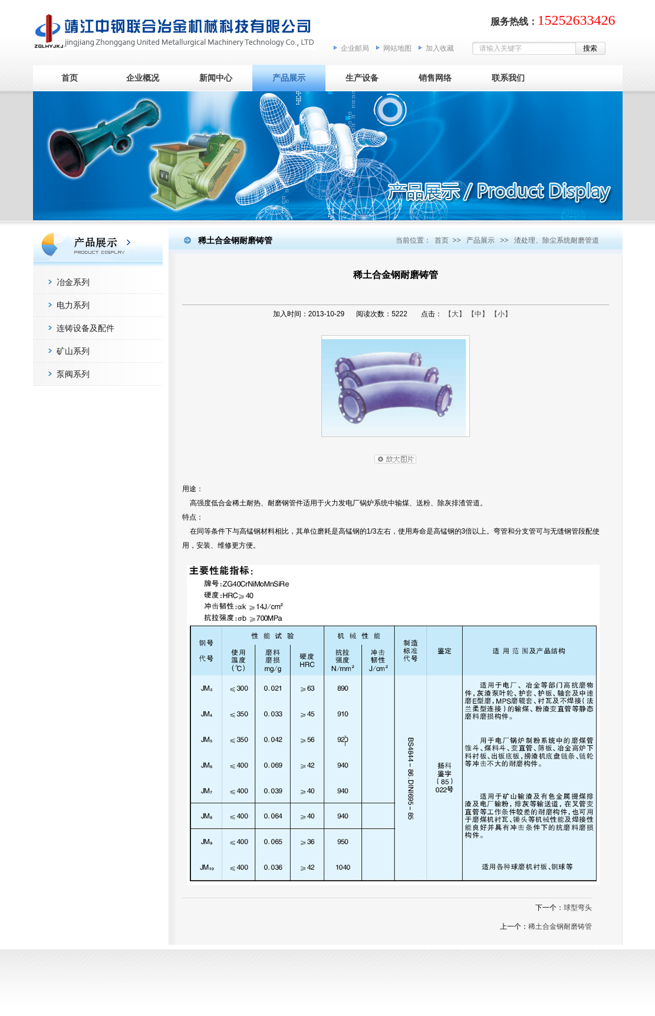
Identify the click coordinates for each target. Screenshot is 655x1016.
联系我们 (508, 77)
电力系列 (73, 305)
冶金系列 (73, 282)
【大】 (455, 314)
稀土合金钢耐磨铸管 (560, 926)
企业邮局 (355, 48)
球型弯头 (578, 908)
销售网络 (435, 77)
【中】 (478, 314)
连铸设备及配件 (85, 328)
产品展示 (288, 77)
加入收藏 (440, 48)
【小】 (501, 314)
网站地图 (397, 48)
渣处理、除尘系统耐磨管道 (556, 240)
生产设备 (361, 77)
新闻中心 (215, 77)
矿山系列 (73, 351)
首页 (69, 77)
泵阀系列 (73, 374)
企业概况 (142, 77)
